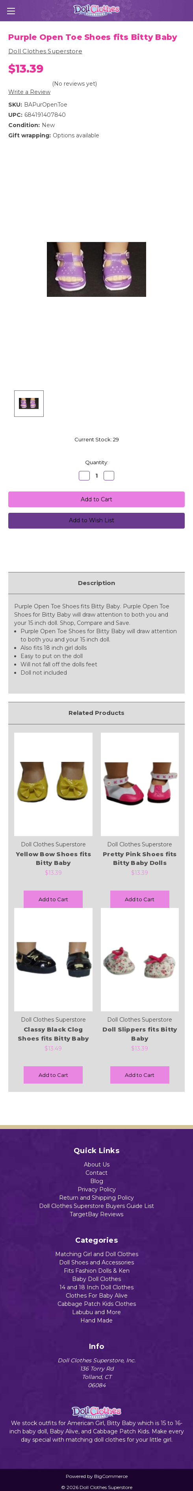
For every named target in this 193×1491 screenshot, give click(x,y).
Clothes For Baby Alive (97, 1295)
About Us (96, 1164)
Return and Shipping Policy (96, 1197)
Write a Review (29, 92)
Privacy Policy (97, 1189)
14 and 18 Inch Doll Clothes (96, 1287)
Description (96, 583)
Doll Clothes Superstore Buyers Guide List (96, 1206)
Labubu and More (96, 1312)
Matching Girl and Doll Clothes (96, 1254)
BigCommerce (111, 1476)
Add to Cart (53, 899)
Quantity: (96, 462)
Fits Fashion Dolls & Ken (97, 1270)
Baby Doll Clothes (96, 1279)
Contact (96, 1172)
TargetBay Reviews (96, 1214)
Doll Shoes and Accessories (96, 1262)
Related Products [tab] (96, 712)
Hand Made (96, 1320)
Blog (96, 1181)
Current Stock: (96, 439)
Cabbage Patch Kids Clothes (97, 1303)
